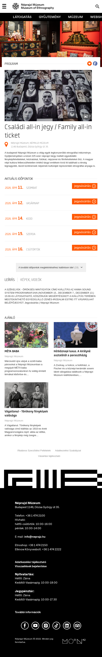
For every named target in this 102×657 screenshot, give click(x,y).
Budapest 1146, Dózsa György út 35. (37, 507)
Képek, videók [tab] (31, 280)
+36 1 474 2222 (51, 549)
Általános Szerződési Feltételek (34, 450)
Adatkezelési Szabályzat (68, 450)
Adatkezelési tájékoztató (30, 562)
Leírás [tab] (10, 280)
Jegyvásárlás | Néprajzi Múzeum (41, 302)
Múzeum (75, 17)
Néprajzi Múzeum (14, 356)
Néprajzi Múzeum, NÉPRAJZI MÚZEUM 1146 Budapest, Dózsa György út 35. (29, 145)
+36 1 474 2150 (38, 545)
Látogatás (22, 17)
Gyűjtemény (50, 17)
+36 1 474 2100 (35, 515)
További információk (28, 612)
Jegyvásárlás (82, 186)
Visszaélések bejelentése (31, 566)
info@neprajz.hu (34, 537)
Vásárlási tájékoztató (49, 456)
